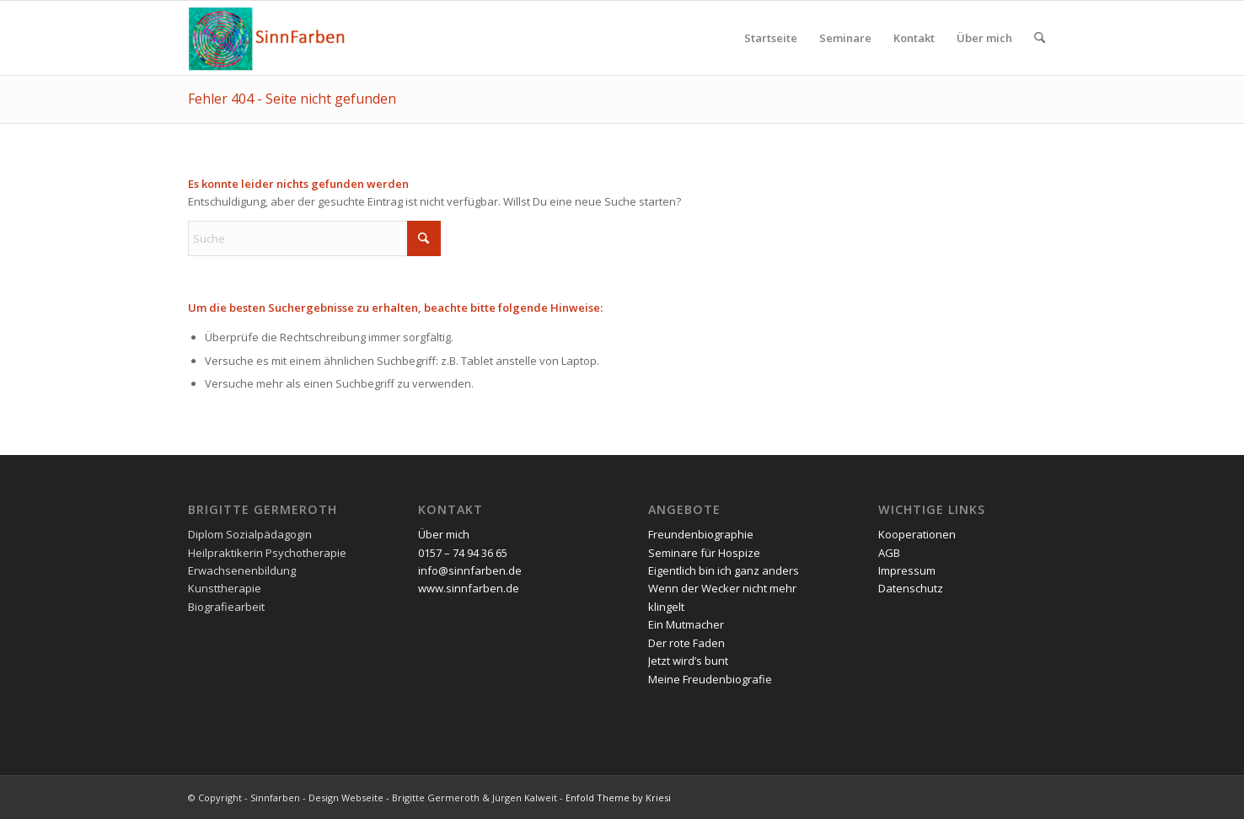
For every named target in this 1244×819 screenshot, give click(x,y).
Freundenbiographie (700, 534)
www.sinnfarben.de (468, 588)
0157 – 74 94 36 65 (462, 552)
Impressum (907, 570)
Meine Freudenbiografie (710, 679)
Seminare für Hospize (704, 552)
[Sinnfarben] (268, 38)
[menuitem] (770, 38)
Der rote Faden (686, 642)
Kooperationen (917, 534)
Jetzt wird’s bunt (688, 660)
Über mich (443, 534)
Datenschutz (910, 588)
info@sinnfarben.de (470, 570)
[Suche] (1039, 38)
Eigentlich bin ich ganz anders (723, 570)
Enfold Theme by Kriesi (618, 797)
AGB (889, 552)
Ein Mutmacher (686, 624)
